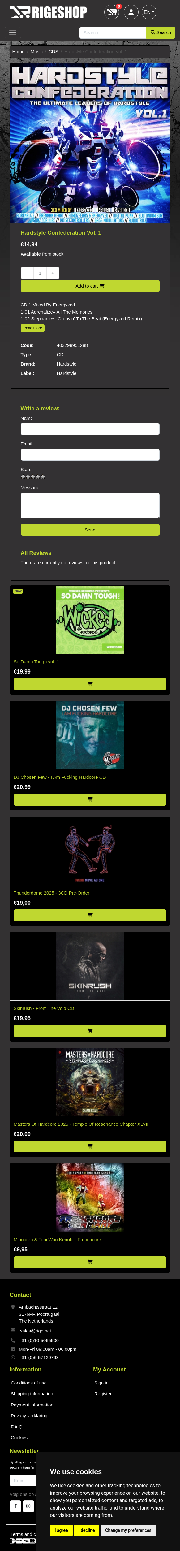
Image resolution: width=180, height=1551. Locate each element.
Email (26, 443)
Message (30, 487)
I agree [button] (61, 1530)
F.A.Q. (17, 1426)
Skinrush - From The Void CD (44, 1008)
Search (161, 32)
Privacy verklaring (29, 1415)
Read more (32, 328)
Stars (26, 469)
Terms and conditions (32, 1534)
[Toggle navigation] (13, 33)
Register (103, 1393)
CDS (53, 51)
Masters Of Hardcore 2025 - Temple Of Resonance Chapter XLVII (81, 1124)
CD (60, 354)
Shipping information (32, 1393)
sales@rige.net (35, 1330)
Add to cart (90, 285)
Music (37, 51)
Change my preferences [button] (128, 1530)
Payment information (32, 1404)
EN (147, 12)
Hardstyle (66, 363)
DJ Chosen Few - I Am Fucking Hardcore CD (60, 777)
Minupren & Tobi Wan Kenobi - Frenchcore (57, 1239)
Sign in (101, 1382)
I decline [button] (86, 1530)
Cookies (19, 1437)
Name (27, 418)
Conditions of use (29, 1382)
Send (89, 529)
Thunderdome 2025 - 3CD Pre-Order (51, 892)
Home (18, 51)
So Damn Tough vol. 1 (36, 661)
